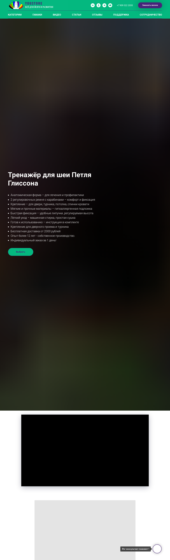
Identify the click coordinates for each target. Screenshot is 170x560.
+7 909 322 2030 (125, 5)
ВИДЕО (57, 14)
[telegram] (104, 5)
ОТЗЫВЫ (97, 14)
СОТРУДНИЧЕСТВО (151, 14)
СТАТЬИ (76, 14)
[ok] (99, 5)
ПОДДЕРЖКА (121, 14)
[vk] (93, 5)
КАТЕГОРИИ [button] (15, 14)
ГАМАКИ (37, 14)
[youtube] (110, 5)
